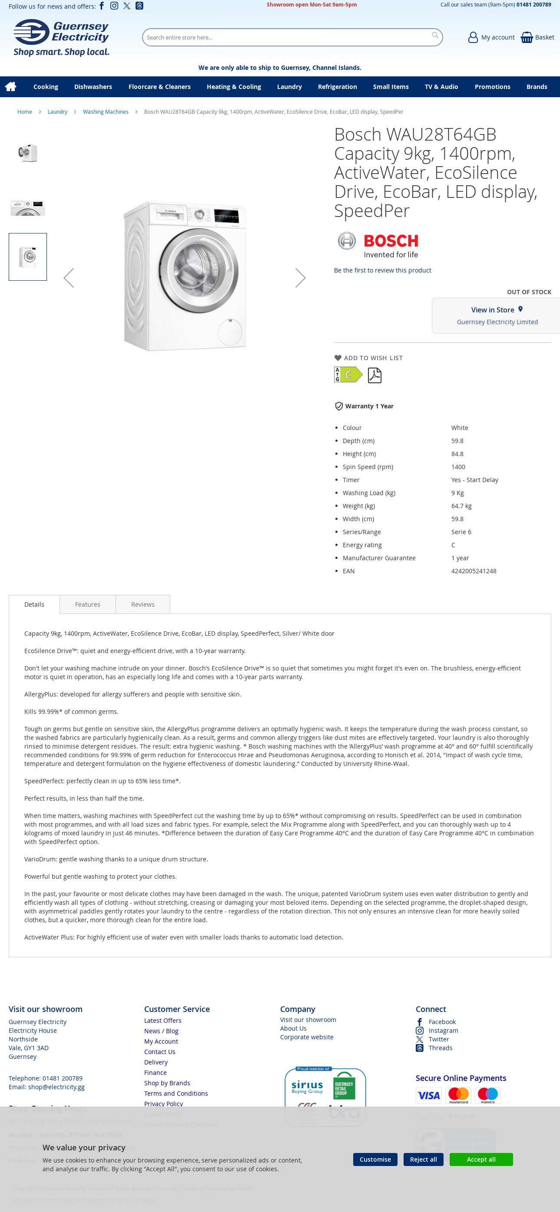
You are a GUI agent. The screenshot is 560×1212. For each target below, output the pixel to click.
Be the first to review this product (382, 270)
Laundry (58, 111)
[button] (68, 278)
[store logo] (61, 37)
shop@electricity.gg (56, 1087)
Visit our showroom (308, 1019)
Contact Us (160, 1052)
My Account (161, 1041)
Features (87, 604)
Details (34, 604)
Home (25, 111)
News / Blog (161, 1031)
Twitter (439, 1039)
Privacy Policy (163, 1104)
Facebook (442, 1022)
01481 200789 (63, 1078)
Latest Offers (163, 1020)
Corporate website (307, 1037)
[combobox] (292, 37)
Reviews (143, 604)
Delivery (156, 1062)
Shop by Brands (167, 1083)
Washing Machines (106, 111)
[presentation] (34, 604)
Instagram (443, 1030)
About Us (293, 1028)
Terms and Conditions (176, 1093)
